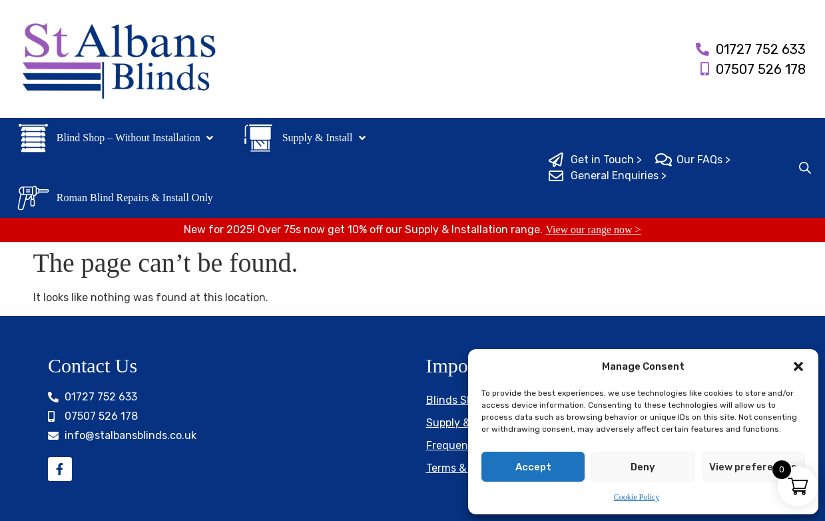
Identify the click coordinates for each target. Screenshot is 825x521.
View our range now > (593, 229)
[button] (798, 366)
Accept (533, 467)
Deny (643, 467)
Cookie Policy (636, 497)
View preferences (753, 467)
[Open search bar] (805, 168)
